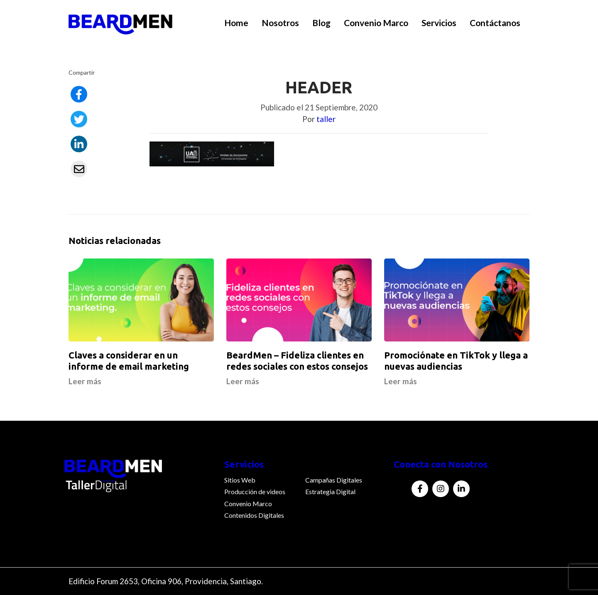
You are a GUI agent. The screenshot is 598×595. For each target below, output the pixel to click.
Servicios (439, 22)
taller (326, 119)
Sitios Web (239, 480)
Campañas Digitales (333, 480)
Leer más (85, 381)
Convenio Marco (376, 22)
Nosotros (280, 22)
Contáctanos (495, 22)
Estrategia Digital (330, 491)
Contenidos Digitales (254, 515)
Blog (321, 22)
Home (236, 22)
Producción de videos (254, 491)
